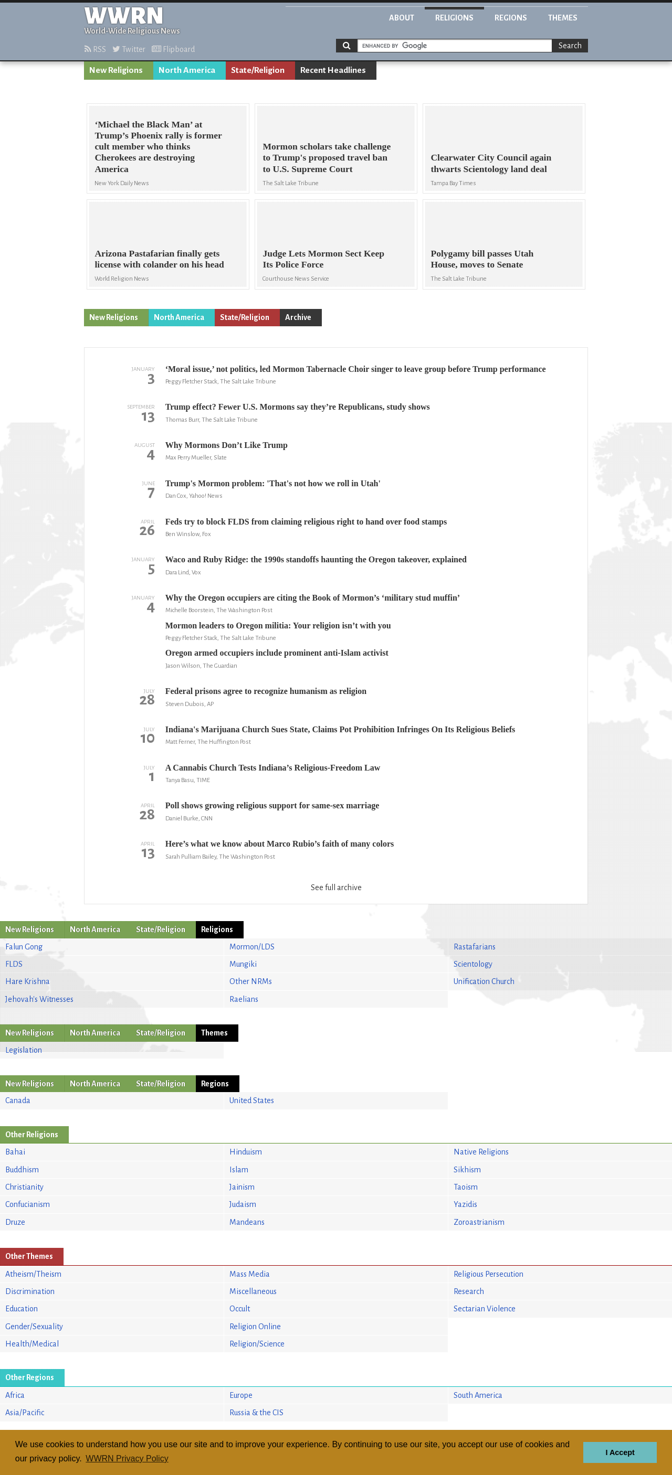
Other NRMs (250, 981)
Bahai (15, 1152)
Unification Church (484, 981)
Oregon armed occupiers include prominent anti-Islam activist (276, 652)
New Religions (116, 70)
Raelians (243, 999)
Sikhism (467, 1170)
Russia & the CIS (256, 1412)
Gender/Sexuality (34, 1326)
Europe (241, 1395)
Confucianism (27, 1204)
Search (570, 45)
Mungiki (243, 964)
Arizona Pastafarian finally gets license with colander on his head (159, 259)
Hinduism (245, 1152)
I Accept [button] (619, 1452)
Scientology (473, 964)
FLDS (14, 964)
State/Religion (258, 70)
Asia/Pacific (24, 1412)
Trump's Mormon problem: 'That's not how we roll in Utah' (273, 483)
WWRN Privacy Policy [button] (127, 1458)
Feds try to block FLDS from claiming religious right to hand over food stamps (306, 521)
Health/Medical (32, 1344)
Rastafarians (475, 947)
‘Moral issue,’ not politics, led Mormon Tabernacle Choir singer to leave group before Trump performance (355, 369)
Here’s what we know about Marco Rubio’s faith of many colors (279, 843)
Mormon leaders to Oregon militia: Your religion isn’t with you (278, 625)
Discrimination (30, 1291)
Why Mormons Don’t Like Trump (226, 445)
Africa (15, 1395)
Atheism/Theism (33, 1274)
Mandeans (247, 1222)
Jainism (242, 1187)
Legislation (23, 1050)
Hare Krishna (27, 981)
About (401, 18)
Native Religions (481, 1152)
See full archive (336, 887)
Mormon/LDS (252, 947)
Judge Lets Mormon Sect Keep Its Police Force (323, 259)
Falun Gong (24, 947)
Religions (454, 18)
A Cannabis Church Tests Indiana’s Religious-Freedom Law (273, 767)
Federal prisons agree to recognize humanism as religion (266, 691)
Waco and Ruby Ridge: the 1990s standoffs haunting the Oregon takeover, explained (316, 559)
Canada (17, 1100)
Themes (563, 18)
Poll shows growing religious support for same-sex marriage (272, 805)
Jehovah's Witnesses (39, 999)
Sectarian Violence (485, 1309)
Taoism (466, 1187)
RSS (95, 49)
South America (478, 1395)
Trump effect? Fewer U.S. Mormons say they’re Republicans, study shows (297, 406)
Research (469, 1291)
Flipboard (173, 49)
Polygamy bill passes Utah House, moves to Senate (481, 259)
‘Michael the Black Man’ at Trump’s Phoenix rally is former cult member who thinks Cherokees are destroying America (158, 146)
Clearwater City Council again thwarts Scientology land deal (490, 163)
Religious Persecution (488, 1274)
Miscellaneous (253, 1291)
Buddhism (22, 1170)
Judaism (242, 1204)
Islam (238, 1170)
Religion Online (255, 1326)
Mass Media (249, 1274)
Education (21, 1309)
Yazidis (465, 1204)
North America (187, 70)
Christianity (24, 1187)
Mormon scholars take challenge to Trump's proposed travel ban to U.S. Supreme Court (326, 157)
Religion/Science (257, 1344)
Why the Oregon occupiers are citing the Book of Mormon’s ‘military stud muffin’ (312, 597)
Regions (511, 18)
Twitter (128, 49)
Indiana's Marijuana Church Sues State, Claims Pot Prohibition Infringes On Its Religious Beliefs (340, 729)
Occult (239, 1309)
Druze (15, 1222)
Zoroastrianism (479, 1222)
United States (251, 1100)
